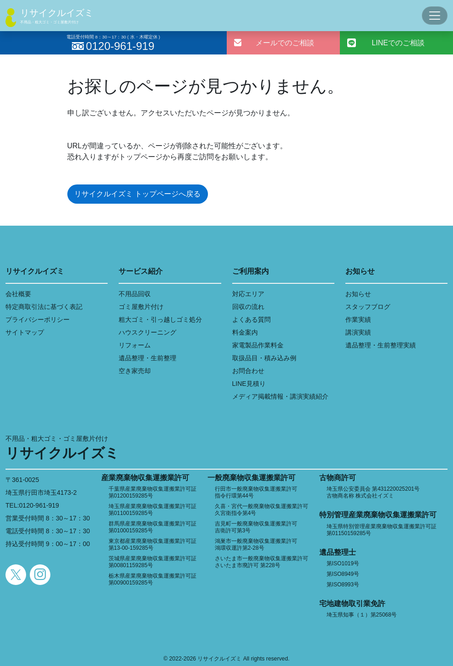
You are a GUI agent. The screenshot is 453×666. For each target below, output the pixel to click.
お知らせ (358, 294)
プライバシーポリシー (37, 319)
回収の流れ (248, 306)
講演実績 (358, 332)
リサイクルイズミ (56, 13)
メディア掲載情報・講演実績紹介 (280, 396)
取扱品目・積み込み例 (264, 358)
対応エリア (248, 294)
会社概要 (18, 294)
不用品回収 (135, 294)
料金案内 (245, 332)
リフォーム (135, 345)
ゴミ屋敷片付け (141, 306)
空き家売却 (135, 370)
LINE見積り (249, 383)
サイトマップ (24, 332)
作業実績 (358, 319)
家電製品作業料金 (258, 345)
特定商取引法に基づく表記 (43, 306)
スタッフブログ (367, 306)
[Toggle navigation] (435, 15)
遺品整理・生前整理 (147, 358)
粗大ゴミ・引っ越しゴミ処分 (160, 319)
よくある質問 (251, 319)
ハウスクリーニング (147, 332)
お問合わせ (248, 370)
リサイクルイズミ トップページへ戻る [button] (137, 194)
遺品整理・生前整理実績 (380, 345)
